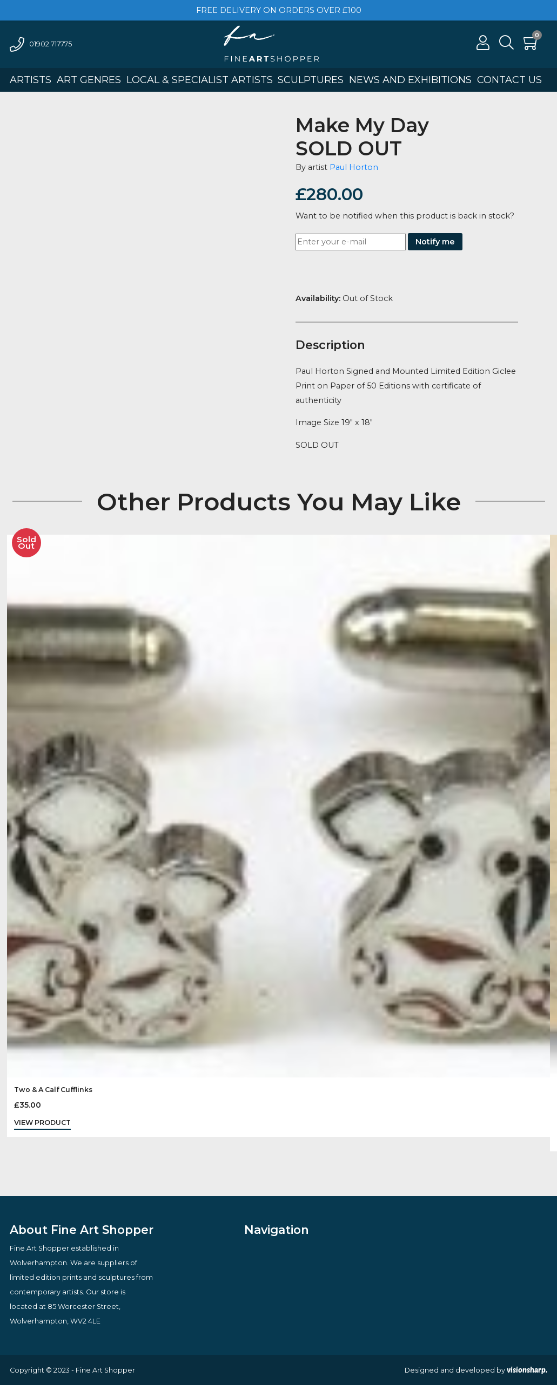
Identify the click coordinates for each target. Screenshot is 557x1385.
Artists (30, 80)
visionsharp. (527, 1370)
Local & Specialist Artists (199, 80)
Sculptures (311, 80)
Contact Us (509, 80)
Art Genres (89, 80)
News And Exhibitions (410, 80)
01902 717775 (41, 44)
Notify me (435, 242)
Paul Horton (354, 167)
